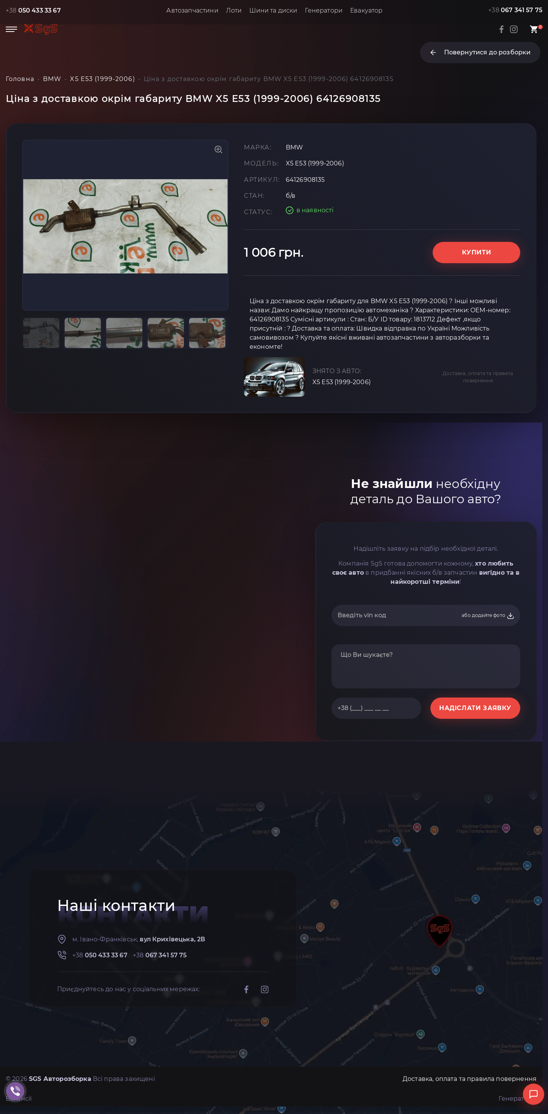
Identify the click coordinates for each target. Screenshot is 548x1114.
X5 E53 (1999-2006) (341, 382)
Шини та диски (273, 10)
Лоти (234, 10)
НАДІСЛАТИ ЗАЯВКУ (475, 708)
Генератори (323, 10)
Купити (476, 252)
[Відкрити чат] (533, 1094)
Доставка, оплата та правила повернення (478, 376)
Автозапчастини (192, 10)
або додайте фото (488, 616)
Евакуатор (366, 10)
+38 (33, 10)
